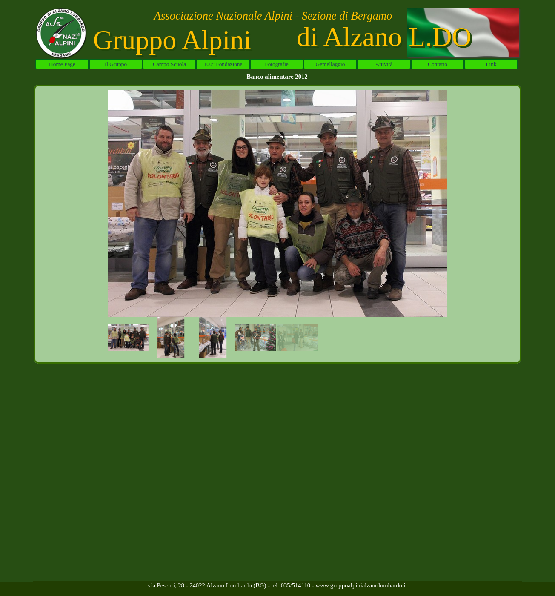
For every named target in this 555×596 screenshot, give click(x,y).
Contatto (437, 64)
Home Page (62, 64)
